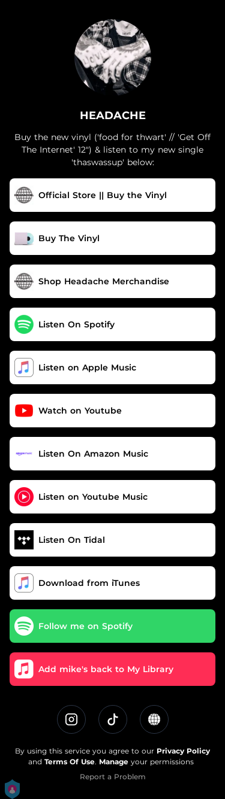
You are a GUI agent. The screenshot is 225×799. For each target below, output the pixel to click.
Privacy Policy (183, 750)
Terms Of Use (69, 761)
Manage (113, 761)
